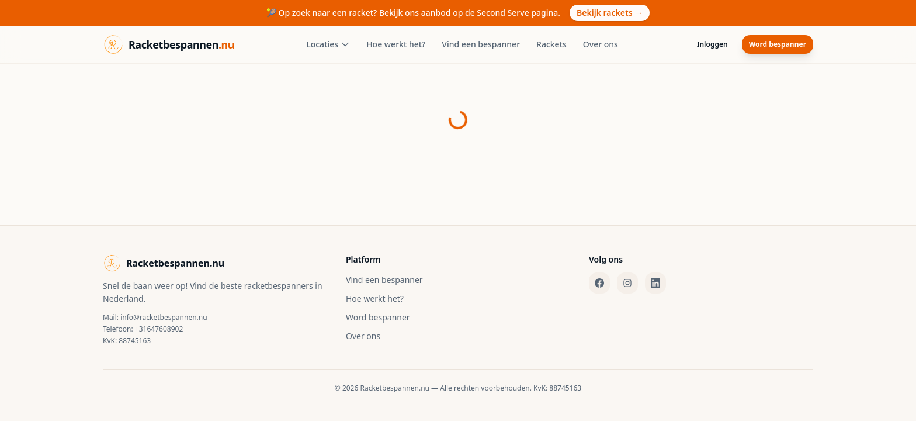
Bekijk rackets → (610, 12)
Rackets (551, 44)
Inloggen (712, 44)
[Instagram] (627, 283)
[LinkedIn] (655, 283)
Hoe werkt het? (395, 44)
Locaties (328, 44)
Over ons (600, 44)
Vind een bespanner (481, 44)
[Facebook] (599, 283)
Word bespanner (777, 44)
